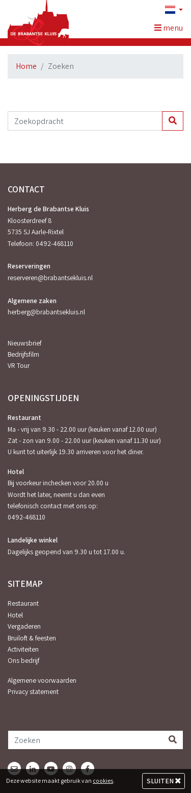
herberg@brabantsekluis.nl (46, 311)
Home (26, 66)
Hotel (15, 614)
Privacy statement (33, 691)
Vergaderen (24, 626)
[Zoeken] (85, 740)
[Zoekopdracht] (85, 121)
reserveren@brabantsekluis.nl (50, 277)
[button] (169, 10)
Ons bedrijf (23, 660)
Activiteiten (23, 649)
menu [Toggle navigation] (168, 27)
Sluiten (164, 780)
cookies (103, 780)
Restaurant (23, 603)
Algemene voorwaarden (42, 680)
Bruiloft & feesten (32, 637)
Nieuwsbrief (24, 343)
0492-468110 (54, 243)
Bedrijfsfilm (23, 354)
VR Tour (19, 365)
